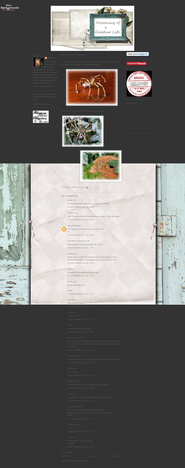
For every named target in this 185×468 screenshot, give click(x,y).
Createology (71, 356)
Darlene (70, 281)
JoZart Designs (72, 225)
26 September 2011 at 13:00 (80, 235)
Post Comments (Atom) (79, 461)
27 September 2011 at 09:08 (80, 388)
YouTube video (72, 64)
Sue (68, 325)
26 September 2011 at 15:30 (80, 248)
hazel (69, 437)
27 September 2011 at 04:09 (80, 363)
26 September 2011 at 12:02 (80, 220)
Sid (68, 269)
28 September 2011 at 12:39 (80, 431)
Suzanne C (71, 213)
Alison (69, 394)
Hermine (70, 368)
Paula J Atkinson (73, 338)
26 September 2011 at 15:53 (80, 263)
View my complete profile (44, 86)
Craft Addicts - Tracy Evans (76, 241)
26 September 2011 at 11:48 (80, 207)
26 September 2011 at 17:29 (80, 276)
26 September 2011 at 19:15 (80, 332)
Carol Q (51, 58)
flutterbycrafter (72, 381)
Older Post (118, 456)
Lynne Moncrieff (73, 406)
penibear (70, 253)
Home (92, 456)
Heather (70, 200)
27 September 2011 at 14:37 (80, 419)
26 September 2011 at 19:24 (80, 350)
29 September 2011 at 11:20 (80, 447)
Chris (69, 312)
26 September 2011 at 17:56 (80, 294)
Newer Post (65, 456)
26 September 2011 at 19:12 (80, 319)
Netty (69, 300)
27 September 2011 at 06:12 (80, 375)
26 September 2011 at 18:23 (80, 306)
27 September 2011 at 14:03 (80, 401)
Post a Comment (67, 452)
